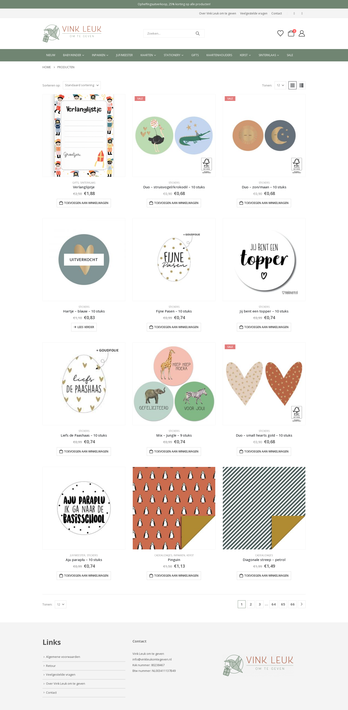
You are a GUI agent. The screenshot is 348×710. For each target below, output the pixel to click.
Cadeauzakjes (163, 555)
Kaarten (147, 55)
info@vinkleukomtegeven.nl (152, 659)
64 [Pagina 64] (273, 604)
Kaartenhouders (219, 55)
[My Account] (302, 33)
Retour (51, 666)
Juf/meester (124, 55)
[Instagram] (302, 13)
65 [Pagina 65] (283, 604)
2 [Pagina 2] (251, 604)
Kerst (244, 55)
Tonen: (267, 85)
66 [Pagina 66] (292, 604)
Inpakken (98, 55)
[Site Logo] (72, 33)
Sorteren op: (51, 85)
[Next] (302, 604)
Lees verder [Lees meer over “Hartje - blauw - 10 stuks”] (86, 327)
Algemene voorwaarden (63, 657)
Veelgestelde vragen (253, 13)
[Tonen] (280, 85)
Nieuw (50, 55)
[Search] (197, 33)
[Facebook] (294, 13)
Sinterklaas (267, 55)
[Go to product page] (84, 135)
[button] (292, 85)
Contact (276, 13)
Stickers (174, 182)
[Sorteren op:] (82, 85)
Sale (290, 55)
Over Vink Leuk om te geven (217, 13)
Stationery (172, 55)
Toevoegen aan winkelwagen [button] (86, 203)
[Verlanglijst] (280, 33)
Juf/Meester (77, 555)
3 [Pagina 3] (260, 604)
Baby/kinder (72, 55)
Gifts (195, 55)
